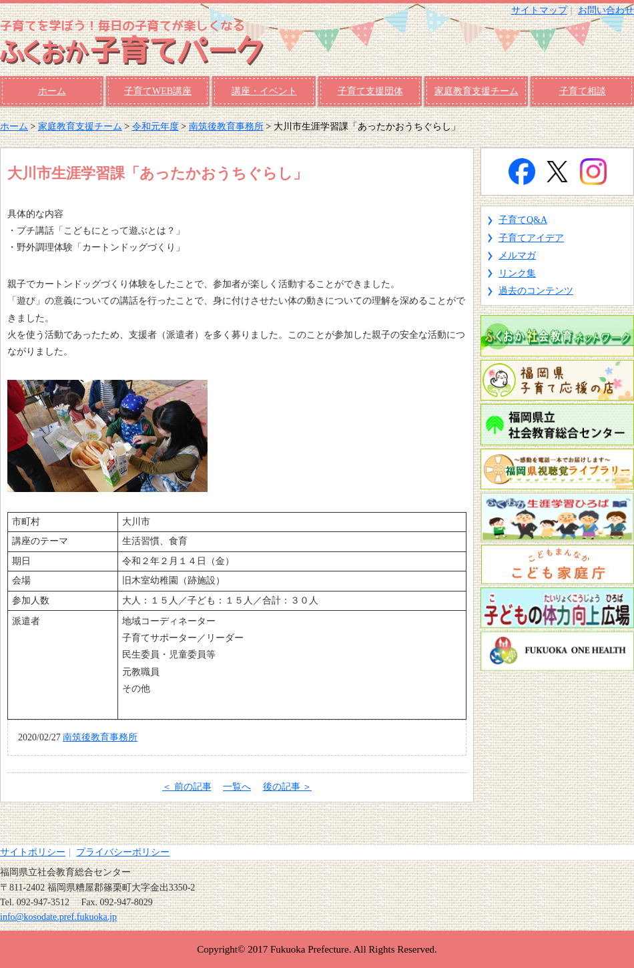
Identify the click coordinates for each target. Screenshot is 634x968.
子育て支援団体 (370, 91)
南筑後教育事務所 (226, 127)
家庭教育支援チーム (476, 91)
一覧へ (237, 787)
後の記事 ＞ (287, 787)
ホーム (52, 91)
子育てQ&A (523, 220)
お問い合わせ (606, 10)
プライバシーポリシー (123, 852)
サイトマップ (539, 10)
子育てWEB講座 (158, 91)
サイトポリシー (32, 852)
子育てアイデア (531, 238)
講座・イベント (264, 91)
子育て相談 (582, 91)
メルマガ (517, 255)
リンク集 (517, 273)
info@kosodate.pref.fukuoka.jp (58, 917)
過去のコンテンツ (536, 291)
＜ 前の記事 (187, 787)
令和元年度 (155, 127)
